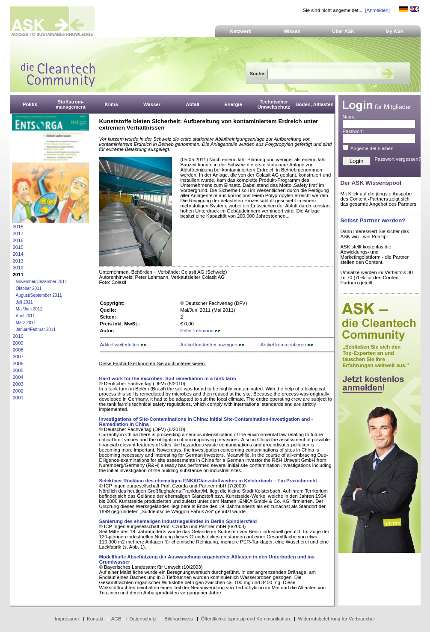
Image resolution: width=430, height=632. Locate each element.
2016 (18, 240)
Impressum (67, 618)
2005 (18, 370)
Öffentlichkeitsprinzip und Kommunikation (245, 618)
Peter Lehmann (200, 330)
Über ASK (343, 31)
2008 (18, 349)
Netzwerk (241, 31)
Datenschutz (142, 618)
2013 (18, 260)
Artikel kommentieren (287, 344)
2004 (18, 377)
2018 (18, 226)
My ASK (395, 31)
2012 (18, 267)
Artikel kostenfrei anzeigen (212, 344)
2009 (18, 343)
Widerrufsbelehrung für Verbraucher (336, 618)
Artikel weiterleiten (123, 344)
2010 (18, 336)
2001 (18, 397)
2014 (18, 254)
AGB (116, 618)
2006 (18, 363)
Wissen (292, 31)
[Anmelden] (377, 10)
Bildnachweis (178, 618)
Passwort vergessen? (398, 159)
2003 (18, 384)
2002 (18, 390)
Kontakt (95, 618)
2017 (18, 233)
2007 (18, 356)
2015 (18, 247)
